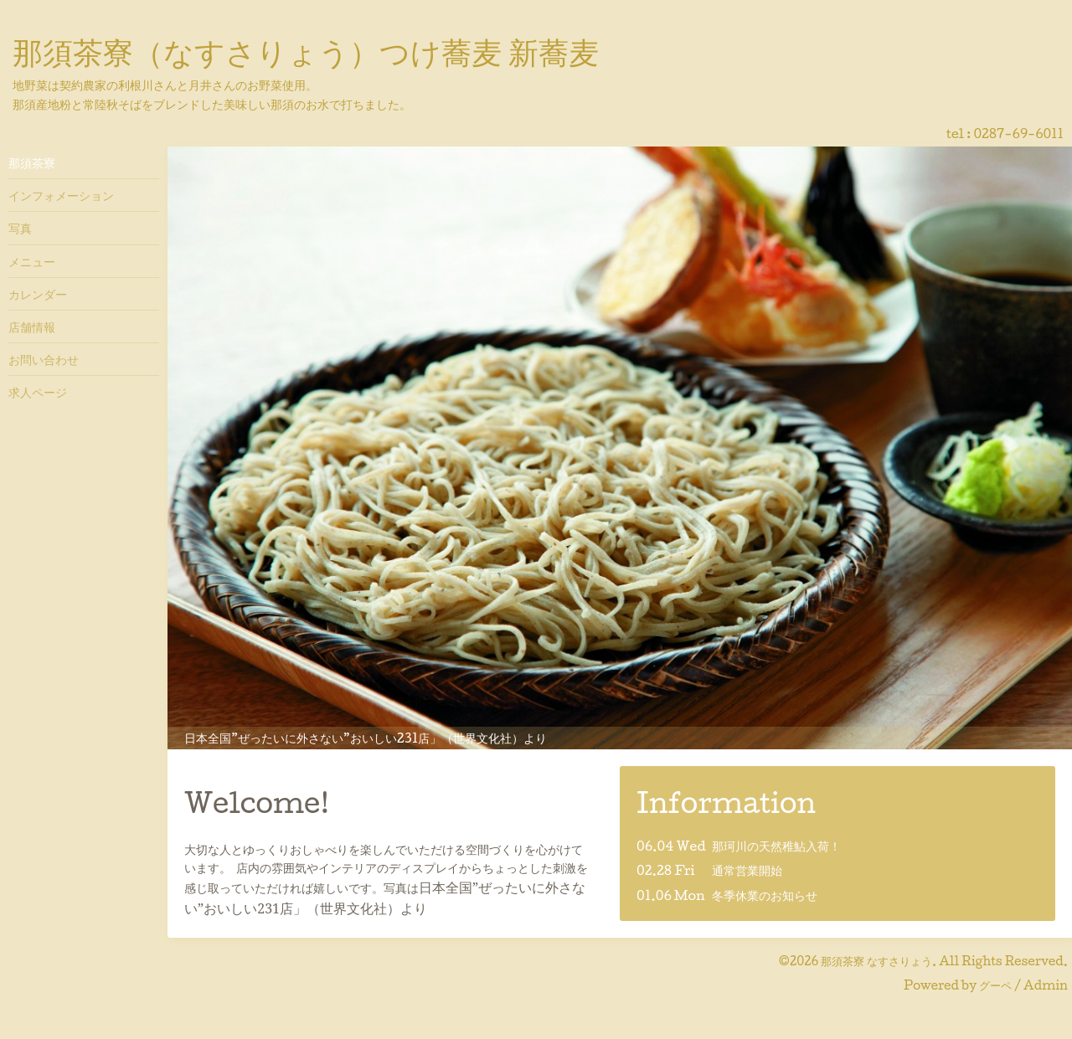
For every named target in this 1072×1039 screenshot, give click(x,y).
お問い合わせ (43, 359)
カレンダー (37, 293)
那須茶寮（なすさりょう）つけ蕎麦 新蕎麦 (306, 51)
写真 (20, 227)
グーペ (995, 985)
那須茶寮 (31, 162)
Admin (1045, 985)
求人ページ (37, 391)
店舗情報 (31, 326)
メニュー (31, 261)
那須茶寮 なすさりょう (876, 961)
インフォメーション (61, 195)
